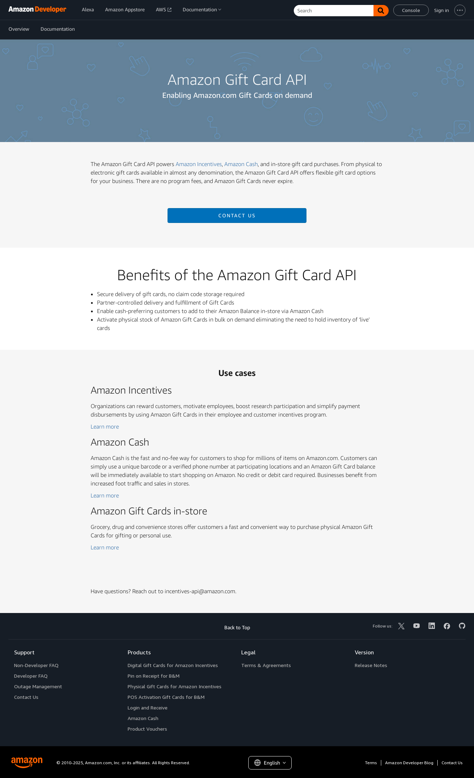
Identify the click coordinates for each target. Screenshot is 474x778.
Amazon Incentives (199, 163)
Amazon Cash (241, 163)
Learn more (105, 426)
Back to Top (237, 627)
